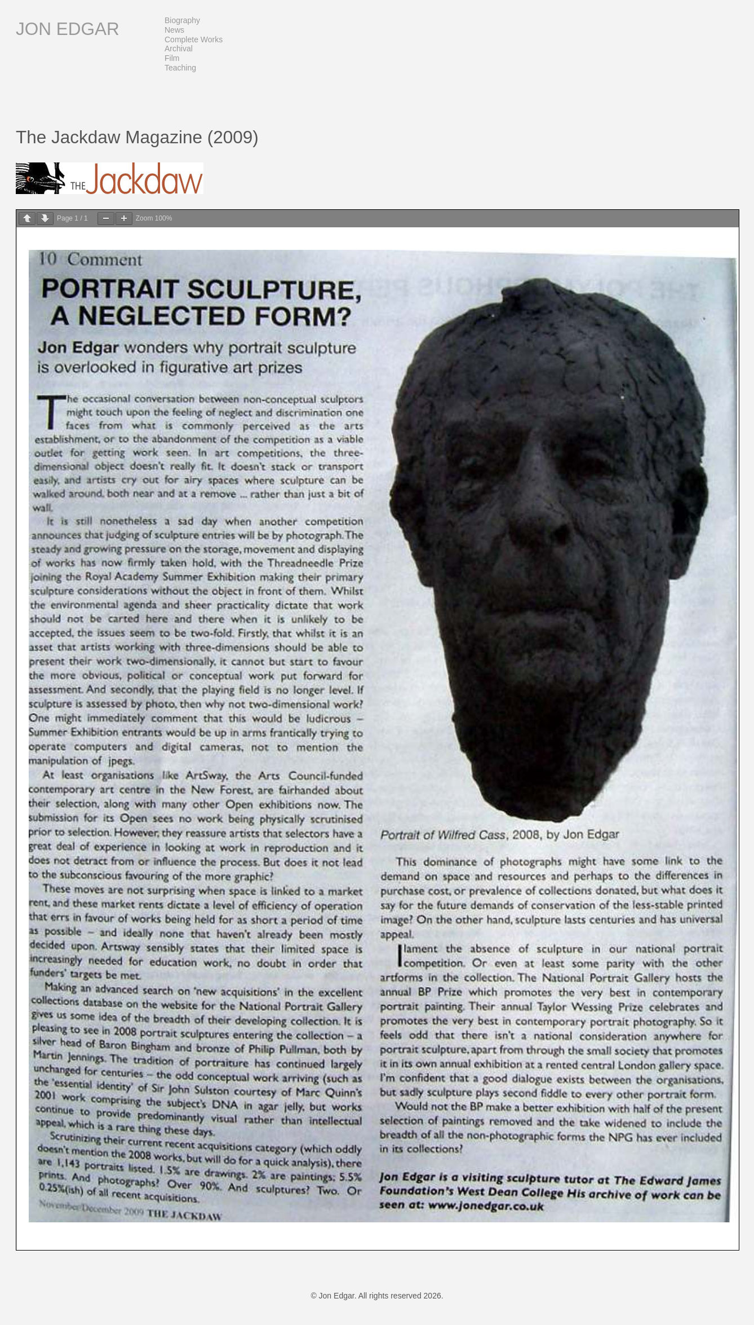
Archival (179, 48)
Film (172, 58)
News (174, 29)
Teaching (180, 67)
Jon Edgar (67, 29)
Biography (182, 20)
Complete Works (194, 39)
